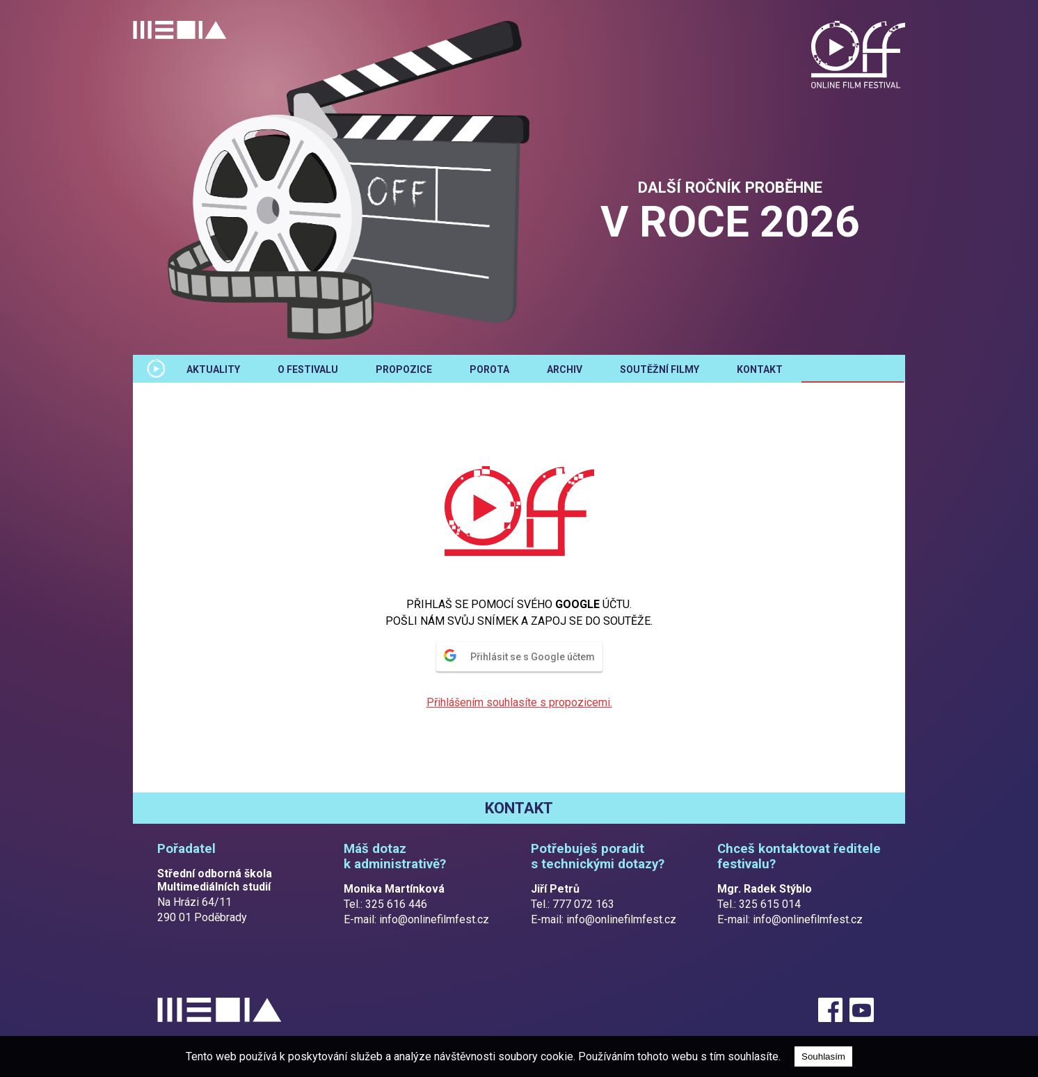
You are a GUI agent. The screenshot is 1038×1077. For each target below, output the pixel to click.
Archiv (564, 369)
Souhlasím (823, 1056)
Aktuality (213, 369)
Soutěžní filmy (659, 369)
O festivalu (308, 369)
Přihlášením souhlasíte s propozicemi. (519, 702)
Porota (489, 369)
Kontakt (760, 369)
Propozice (404, 369)
